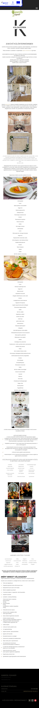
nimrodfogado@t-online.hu (30, 691)
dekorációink (7, 104)
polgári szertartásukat (26, 50)
